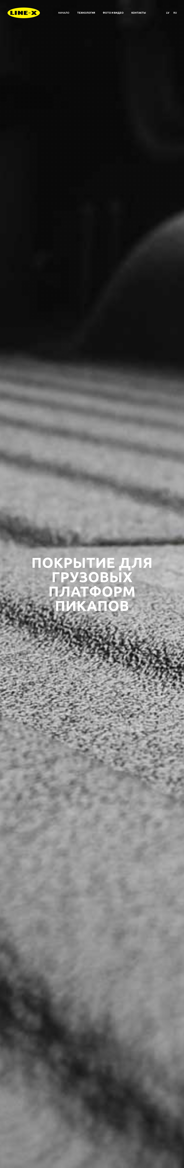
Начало (63, 12)
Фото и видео (113, 12)
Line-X (23, 13)
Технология (86, 12)
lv (167, 12)
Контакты (138, 12)
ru (175, 12)
